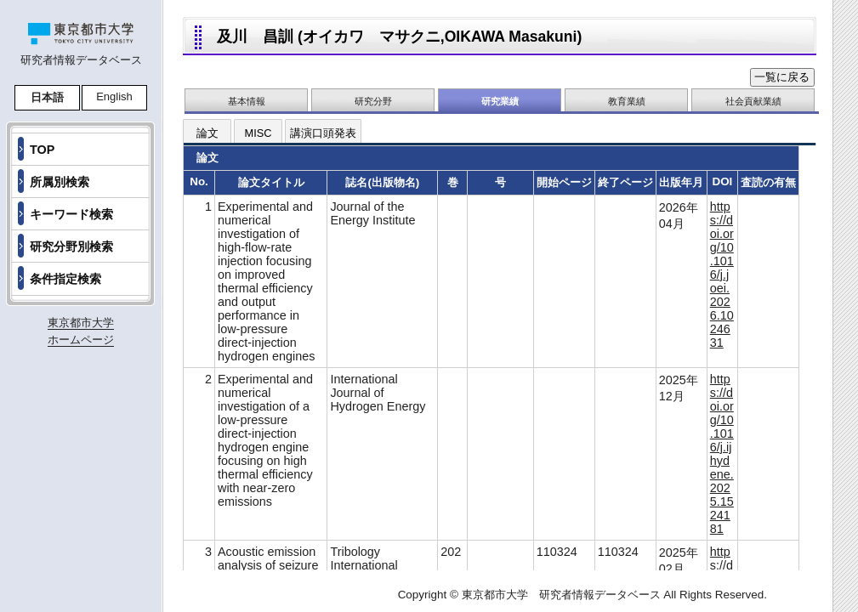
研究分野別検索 (71, 246)
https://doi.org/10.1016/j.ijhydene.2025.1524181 (722, 454)
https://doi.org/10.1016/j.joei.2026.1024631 (722, 274)
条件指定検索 (65, 279)
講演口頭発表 (323, 133)
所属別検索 (59, 182)
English (114, 96)
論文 (207, 133)
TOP (42, 149)
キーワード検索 (71, 214)
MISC (258, 133)
